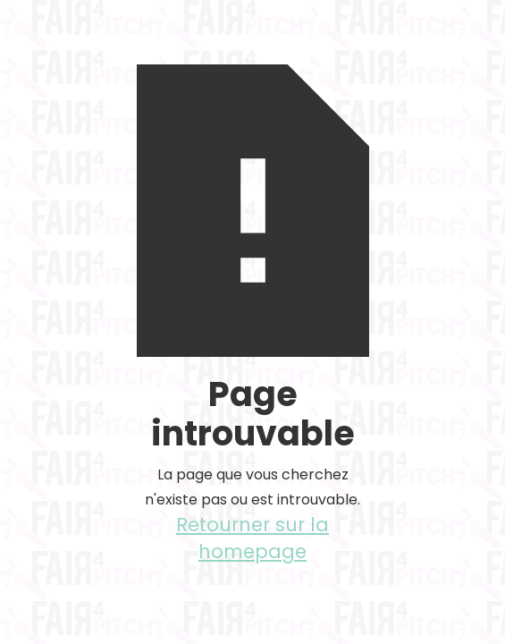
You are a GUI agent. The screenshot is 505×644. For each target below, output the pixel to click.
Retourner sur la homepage (252, 538)
